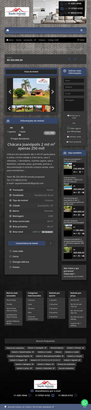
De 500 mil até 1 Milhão (77, 318)
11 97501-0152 (75, 8)
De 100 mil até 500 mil (77, 311)
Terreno (31, 308)
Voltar (81, 40)
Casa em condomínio (33, 317)
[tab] (14, 71)
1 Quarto (53, 300)
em (37, 348)
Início (10, 40)
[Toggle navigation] (81, 30)
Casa (30, 304)
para (44, 352)
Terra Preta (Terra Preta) (12, 309)
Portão (9, 304)
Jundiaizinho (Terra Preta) (12, 315)
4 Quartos (53, 312)
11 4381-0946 (74, 3)
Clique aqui (69, 273)
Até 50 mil (75, 300)
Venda (18, 40)
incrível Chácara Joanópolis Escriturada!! (74, 221)
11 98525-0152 (75, 13)
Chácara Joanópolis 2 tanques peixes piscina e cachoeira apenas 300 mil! (74, 242)
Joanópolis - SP (30, 40)
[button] (10, 91)
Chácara (42, 40)
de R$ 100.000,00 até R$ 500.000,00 (45, 360)
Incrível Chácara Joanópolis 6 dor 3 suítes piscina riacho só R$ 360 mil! (74, 201)
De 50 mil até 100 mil (76, 305)
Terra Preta (11, 300)
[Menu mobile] (7, 30)
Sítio (30, 312)
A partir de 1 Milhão (76, 324)
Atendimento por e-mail (45, 391)
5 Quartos (53, 316)
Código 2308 (53, 40)
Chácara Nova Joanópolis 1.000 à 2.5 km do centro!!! (73, 179)
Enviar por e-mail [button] (73, 116)
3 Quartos (53, 308)
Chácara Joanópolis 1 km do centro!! (73, 160)
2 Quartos (53, 304)
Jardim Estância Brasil (13, 322)
